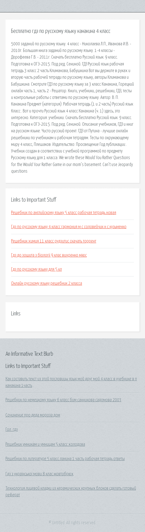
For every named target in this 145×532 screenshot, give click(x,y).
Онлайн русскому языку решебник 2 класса (46, 283)
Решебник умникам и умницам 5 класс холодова (45, 444)
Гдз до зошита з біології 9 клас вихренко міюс (49, 255)
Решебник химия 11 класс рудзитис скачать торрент (53, 241)
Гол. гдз (12, 429)
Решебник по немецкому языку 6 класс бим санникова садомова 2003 (63, 400)
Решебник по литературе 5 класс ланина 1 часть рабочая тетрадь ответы (65, 459)
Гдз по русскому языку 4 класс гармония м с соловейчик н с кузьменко (68, 227)
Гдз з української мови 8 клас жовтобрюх (39, 474)
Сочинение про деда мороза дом (33, 415)
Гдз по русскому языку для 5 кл (36, 269)
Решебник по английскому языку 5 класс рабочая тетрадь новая (63, 212)
